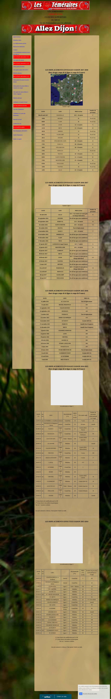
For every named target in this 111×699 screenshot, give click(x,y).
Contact (15, 50)
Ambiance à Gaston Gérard (20, 102)
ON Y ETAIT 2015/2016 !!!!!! (21, 57)
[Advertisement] (21, 185)
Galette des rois (17, 123)
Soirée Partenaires (18, 135)
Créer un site (61, 696)
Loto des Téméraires (18, 109)
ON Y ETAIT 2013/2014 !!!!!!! (21, 76)
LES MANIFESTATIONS (20, 105)
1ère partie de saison (18, 60)
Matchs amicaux (17, 73)
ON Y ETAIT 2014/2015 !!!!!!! (21, 63)
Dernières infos (17, 40)
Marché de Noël (17, 119)
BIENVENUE (17, 37)
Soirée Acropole (17, 139)
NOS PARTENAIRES (19, 127)
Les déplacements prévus (19, 43)
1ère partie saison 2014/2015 (20, 70)
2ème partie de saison (18, 66)
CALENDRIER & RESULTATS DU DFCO (21, 53)
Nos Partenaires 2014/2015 (20, 131)
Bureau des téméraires (19, 46)
